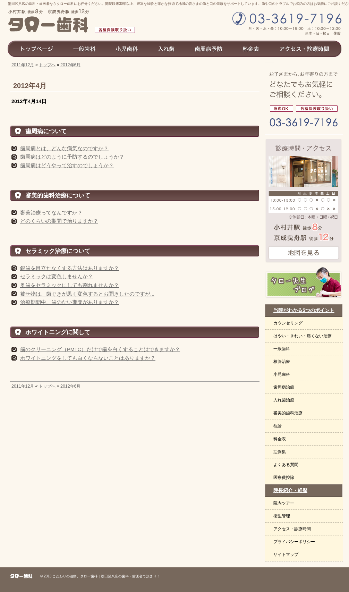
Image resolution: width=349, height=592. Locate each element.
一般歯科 (281, 348)
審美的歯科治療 (288, 413)
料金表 (279, 439)
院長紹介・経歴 (290, 490)
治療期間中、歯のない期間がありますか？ (69, 302)
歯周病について (46, 131)
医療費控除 (283, 477)
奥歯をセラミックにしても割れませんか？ (69, 285)
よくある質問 (285, 464)
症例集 (279, 451)
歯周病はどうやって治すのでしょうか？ (67, 165)
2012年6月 (70, 64)
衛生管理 (281, 516)
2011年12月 (22, 64)
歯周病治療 (283, 387)
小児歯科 (281, 374)
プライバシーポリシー (294, 541)
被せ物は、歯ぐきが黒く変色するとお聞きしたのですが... (87, 294)
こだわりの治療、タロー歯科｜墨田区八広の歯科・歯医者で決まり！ (106, 576)
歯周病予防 (208, 48)
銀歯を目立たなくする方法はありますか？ (69, 268)
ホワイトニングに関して (57, 332)
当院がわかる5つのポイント (303, 310)
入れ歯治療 (283, 400)
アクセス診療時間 (307, 48)
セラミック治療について (57, 250)
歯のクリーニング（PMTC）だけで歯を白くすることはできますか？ (100, 349)
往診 (277, 426)
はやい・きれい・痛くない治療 (302, 335)
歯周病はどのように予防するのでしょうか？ (72, 157)
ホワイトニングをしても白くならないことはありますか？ (87, 358)
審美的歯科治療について (57, 195)
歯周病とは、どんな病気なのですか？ (64, 148)
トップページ (35, 48)
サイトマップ (285, 554)
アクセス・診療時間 (292, 528)
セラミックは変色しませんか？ (56, 276)
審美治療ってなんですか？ (51, 212)
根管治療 (281, 361)
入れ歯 (166, 48)
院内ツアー (283, 503)
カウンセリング (288, 323)
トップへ (47, 64)
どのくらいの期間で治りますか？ (59, 221)
